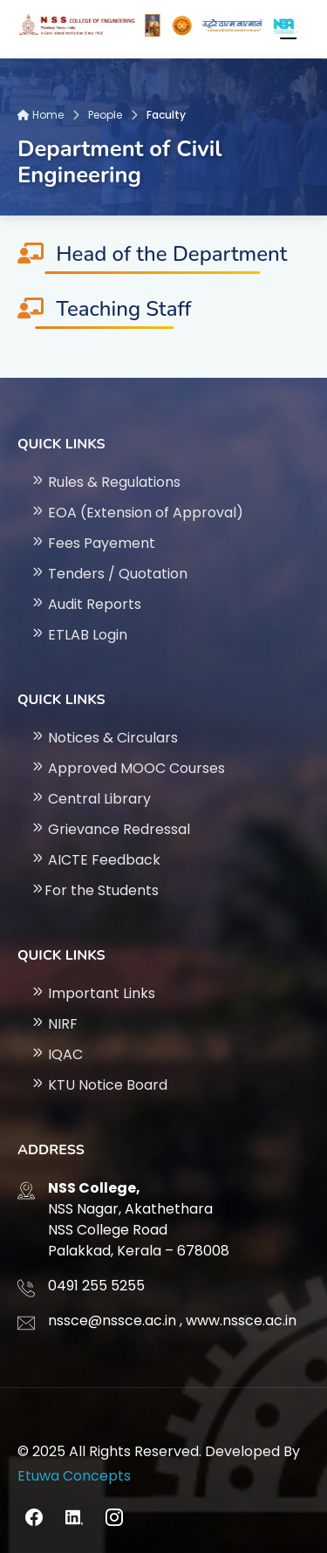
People (105, 114)
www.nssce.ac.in (241, 1320)
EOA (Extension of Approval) (137, 513)
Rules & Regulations (106, 482)
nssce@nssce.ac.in (112, 1320)
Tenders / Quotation (109, 574)
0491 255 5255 (96, 1286)
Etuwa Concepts (74, 1476)
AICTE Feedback (95, 860)
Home (40, 114)
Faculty (166, 114)
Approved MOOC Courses (128, 768)
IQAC (57, 1054)
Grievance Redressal (110, 829)
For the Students (95, 890)
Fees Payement (93, 543)
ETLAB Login (79, 635)
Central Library (91, 799)
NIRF (54, 1024)
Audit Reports (86, 604)
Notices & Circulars (104, 738)
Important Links (93, 993)
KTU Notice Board (99, 1085)
